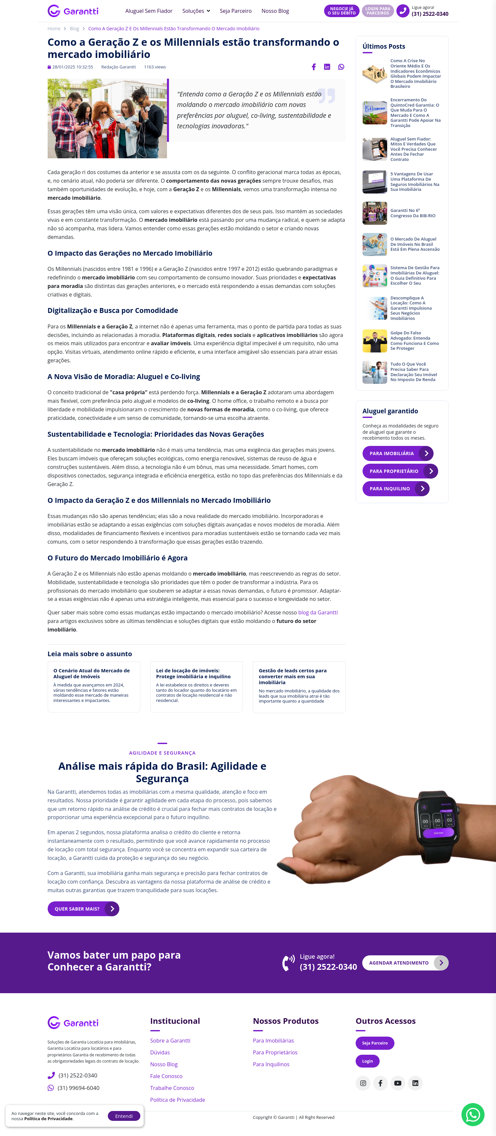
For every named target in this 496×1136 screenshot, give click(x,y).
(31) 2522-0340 (430, 13)
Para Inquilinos (271, 1064)
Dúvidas (160, 1052)
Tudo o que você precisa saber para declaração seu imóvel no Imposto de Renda (413, 371)
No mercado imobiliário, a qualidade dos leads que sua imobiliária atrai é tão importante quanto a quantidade (299, 696)
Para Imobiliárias (273, 1040)
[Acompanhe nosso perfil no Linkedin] (415, 1083)
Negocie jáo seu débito (342, 11)
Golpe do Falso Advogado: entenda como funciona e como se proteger (414, 340)
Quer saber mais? (77, 909)
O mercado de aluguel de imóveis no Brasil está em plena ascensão (415, 244)
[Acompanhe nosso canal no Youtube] (397, 1083)
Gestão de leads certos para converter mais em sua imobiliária (293, 676)
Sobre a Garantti (170, 1040)
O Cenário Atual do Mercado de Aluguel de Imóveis (92, 673)
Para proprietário (394, 471)
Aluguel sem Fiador (149, 10)
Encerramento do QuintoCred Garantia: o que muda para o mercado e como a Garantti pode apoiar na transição (415, 112)
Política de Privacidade (177, 1099)
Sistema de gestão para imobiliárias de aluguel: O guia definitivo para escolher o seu (414, 275)
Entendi (124, 1116)
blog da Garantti (318, 612)
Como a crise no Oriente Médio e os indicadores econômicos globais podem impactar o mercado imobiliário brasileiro (415, 73)
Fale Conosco (166, 1076)
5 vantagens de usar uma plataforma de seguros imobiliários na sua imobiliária (414, 181)
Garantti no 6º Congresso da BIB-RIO (413, 213)
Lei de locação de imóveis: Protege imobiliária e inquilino (193, 673)
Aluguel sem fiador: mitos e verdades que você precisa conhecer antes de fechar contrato (413, 149)
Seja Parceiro (236, 10)
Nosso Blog (275, 10)
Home (54, 28)
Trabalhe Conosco (172, 1088)
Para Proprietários (275, 1052)
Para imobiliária (392, 453)
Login (367, 1061)
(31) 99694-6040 (77, 1086)
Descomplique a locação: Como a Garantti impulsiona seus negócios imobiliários (411, 308)
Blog (74, 28)
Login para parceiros (378, 11)
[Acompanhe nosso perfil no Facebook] (380, 1083)
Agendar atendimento (399, 963)
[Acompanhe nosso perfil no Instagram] (363, 1083)
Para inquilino (390, 488)
